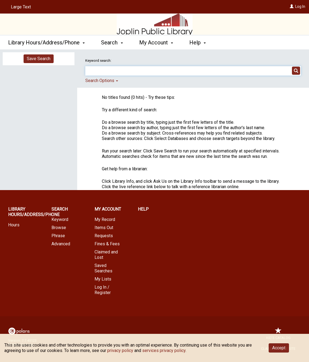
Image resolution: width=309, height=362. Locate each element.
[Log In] (292, 6)
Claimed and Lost (106, 254)
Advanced (60, 243)
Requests (104, 235)
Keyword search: (98, 60)
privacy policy (120, 350)
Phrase (58, 235)
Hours (13, 224)
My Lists (103, 279)
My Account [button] (156, 42)
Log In (300, 6)
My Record (105, 219)
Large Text (21, 6)
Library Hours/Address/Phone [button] (46, 42)
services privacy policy (164, 350)
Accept (278, 347)
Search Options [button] (101, 80)
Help (143, 209)
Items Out (104, 227)
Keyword (59, 219)
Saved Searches (103, 268)
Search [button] (112, 42)
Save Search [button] (38, 58)
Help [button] (197, 42)
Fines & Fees (107, 243)
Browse (58, 227)
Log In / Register (103, 290)
